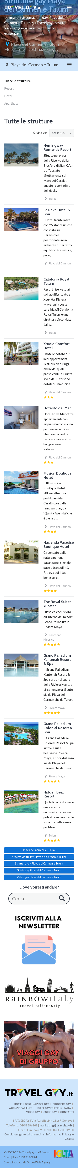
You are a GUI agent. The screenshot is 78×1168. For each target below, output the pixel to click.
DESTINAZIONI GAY (37, 1104)
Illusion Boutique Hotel (57, 475)
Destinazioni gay (43, 49)
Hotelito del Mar (57, 408)
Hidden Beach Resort (55, 794)
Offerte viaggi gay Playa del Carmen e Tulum (39, 856)
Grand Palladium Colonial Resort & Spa (57, 727)
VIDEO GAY (33, 1111)
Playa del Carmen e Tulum (35, 44)
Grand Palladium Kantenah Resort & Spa (57, 659)
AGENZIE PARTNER (20, 1108)
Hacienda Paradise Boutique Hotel (58, 544)
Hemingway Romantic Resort (57, 147)
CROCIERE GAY (61, 1104)
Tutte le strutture (17, 81)
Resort (9, 88)
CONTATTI (67, 1111)
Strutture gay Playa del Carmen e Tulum (39, 863)
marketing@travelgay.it (56, 1125)
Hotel (8, 96)
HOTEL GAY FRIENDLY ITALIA (53, 1108)
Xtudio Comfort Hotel (56, 346)
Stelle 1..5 (58, 133)
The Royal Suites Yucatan (57, 603)
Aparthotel (11, 103)
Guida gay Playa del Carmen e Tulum (39, 870)
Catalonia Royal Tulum (56, 281)
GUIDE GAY (50, 1111)
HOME (18, 1104)
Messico (12, 49)
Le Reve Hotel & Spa (56, 212)
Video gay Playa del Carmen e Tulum (39, 877)
